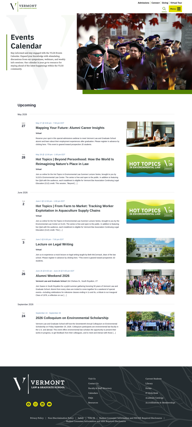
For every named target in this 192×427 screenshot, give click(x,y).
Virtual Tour (176, 2)
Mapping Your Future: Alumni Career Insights (70, 128)
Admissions (143, 2)
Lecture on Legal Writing (54, 244)
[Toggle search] (164, 8)
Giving (165, 2)
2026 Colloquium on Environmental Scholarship (72, 318)
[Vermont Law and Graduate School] (23, 7)
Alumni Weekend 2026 (52, 276)
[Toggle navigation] (175, 8)
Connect (155, 2)
